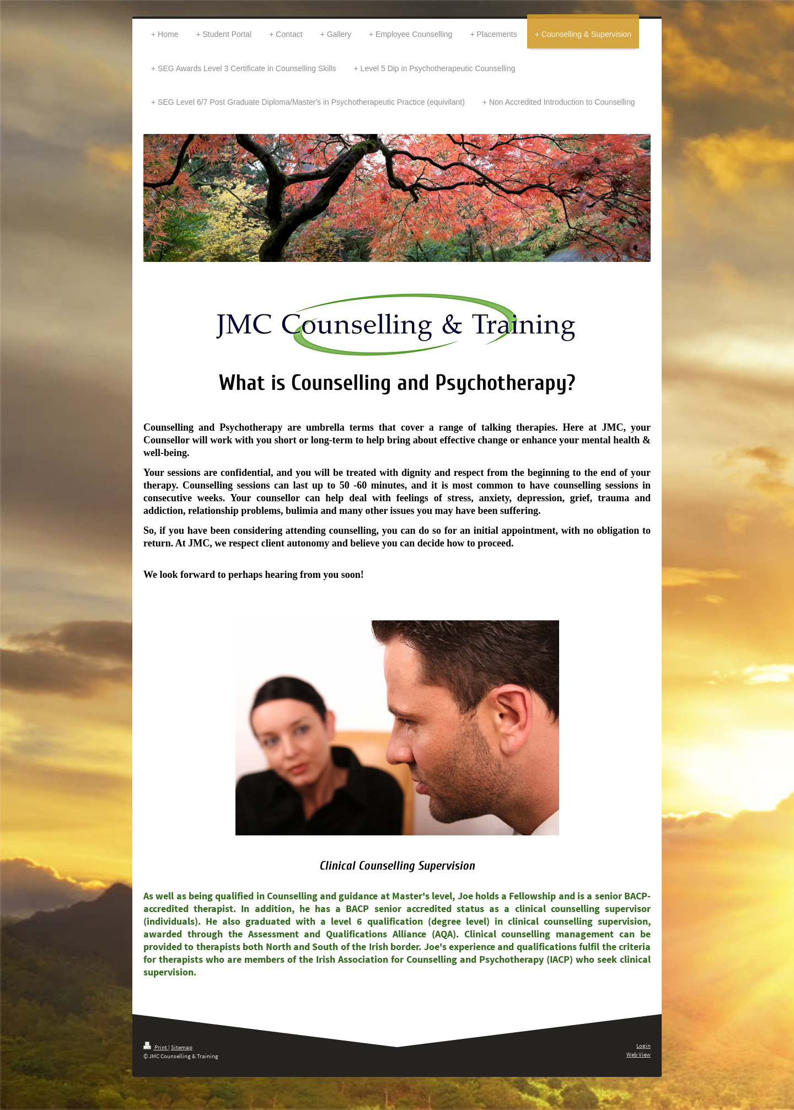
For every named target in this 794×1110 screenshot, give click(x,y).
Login (643, 1045)
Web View (638, 1054)
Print (155, 1047)
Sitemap (181, 1047)
